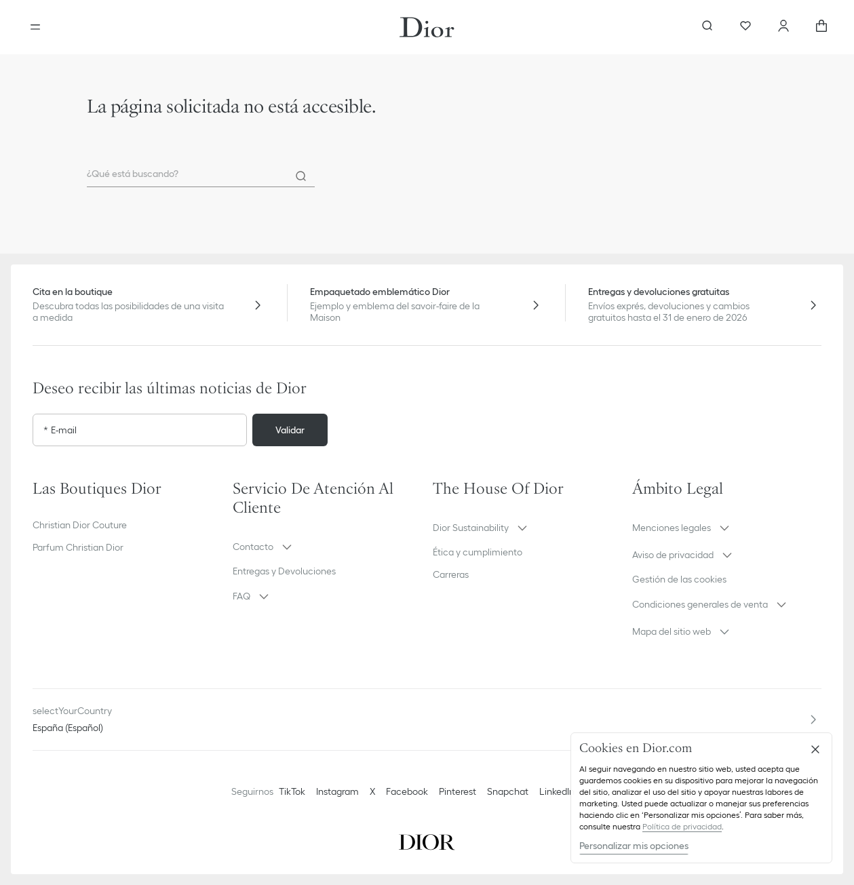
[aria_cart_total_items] (821, 27)
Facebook (407, 791)
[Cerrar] (815, 749)
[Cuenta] (783, 27)
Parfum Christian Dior (78, 547)
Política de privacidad (682, 826)
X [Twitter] (372, 791)
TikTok (292, 791)
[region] (701, 797)
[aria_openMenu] (35, 27)
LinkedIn (557, 791)
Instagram (337, 791)
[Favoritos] (745, 27)
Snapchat (507, 791)
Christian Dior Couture (80, 524)
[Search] (301, 176)
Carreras (451, 574)
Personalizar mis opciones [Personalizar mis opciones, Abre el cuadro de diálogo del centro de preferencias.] (633, 845)
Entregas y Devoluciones (284, 571)
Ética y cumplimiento (477, 552)
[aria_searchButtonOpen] (707, 27)
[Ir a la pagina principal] (427, 27)
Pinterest (457, 791)
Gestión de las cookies (679, 579)
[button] (327, 546)
